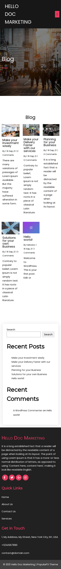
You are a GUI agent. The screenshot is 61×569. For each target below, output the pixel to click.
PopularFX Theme (47, 564)
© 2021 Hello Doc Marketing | (20, 564)
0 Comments (30, 160)
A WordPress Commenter (27, 410)
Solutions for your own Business (29, 374)
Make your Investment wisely (28, 357)
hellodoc (31, 244)
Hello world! (18, 378)
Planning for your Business (26, 370)
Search (11, 329)
